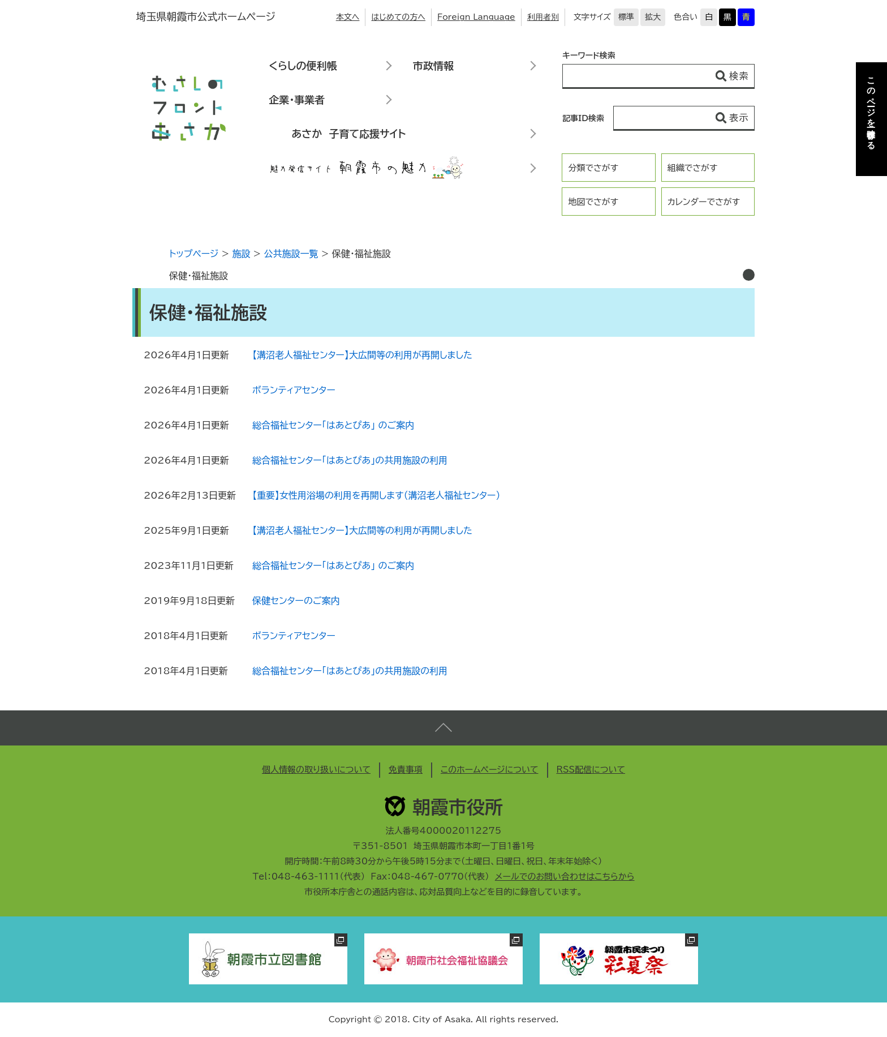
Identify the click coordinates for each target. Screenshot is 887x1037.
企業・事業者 (297, 100)
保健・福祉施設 (198, 275)
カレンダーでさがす (704, 202)
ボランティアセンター (293, 390)
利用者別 (543, 17)
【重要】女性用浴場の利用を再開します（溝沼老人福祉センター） (376, 495)
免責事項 (406, 769)
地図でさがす (593, 202)
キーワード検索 (588, 55)
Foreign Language (476, 17)
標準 (626, 17)
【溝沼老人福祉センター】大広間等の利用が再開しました (362, 354)
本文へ (348, 17)
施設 (241, 253)
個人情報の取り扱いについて (316, 769)
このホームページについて (490, 769)
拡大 (653, 17)
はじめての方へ (398, 17)
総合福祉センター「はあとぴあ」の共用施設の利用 (349, 460)
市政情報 (433, 66)
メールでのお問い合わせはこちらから (565, 876)
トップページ (193, 253)
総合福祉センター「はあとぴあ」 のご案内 (333, 425)
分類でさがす (593, 168)
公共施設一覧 (291, 253)
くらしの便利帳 (303, 66)
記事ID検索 (583, 118)
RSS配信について (591, 769)
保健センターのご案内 (295, 600)
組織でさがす (693, 168)
